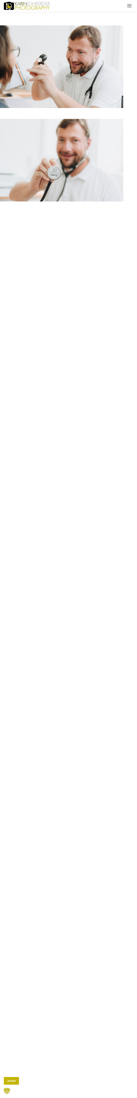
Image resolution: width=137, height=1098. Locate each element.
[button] (7, 1091)
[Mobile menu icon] (129, 6)
